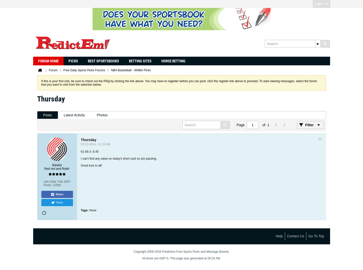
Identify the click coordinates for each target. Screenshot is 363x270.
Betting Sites (140, 61)
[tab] (47, 115)
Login (321, 4)
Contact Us (295, 236)
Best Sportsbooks (103, 61)
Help (279, 236)
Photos (102, 115)
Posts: (48, 185)
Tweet (57, 202)
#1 (320, 139)
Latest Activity (74, 115)
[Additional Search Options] (317, 44)
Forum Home (48, 61)
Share (57, 194)
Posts (47, 115)
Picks (73, 61)
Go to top (316, 236)
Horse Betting (173, 61)
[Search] (292, 44)
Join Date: (50, 181)
